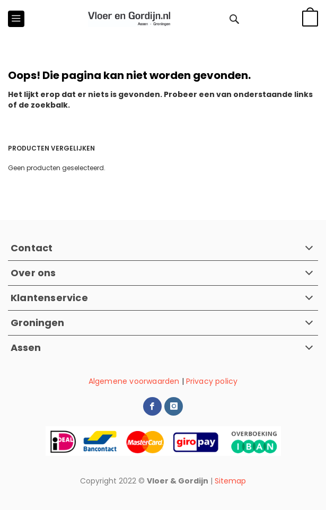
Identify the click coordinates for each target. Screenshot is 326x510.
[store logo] (129, 19)
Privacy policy (212, 381)
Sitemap (230, 481)
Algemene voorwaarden (134, 381)
